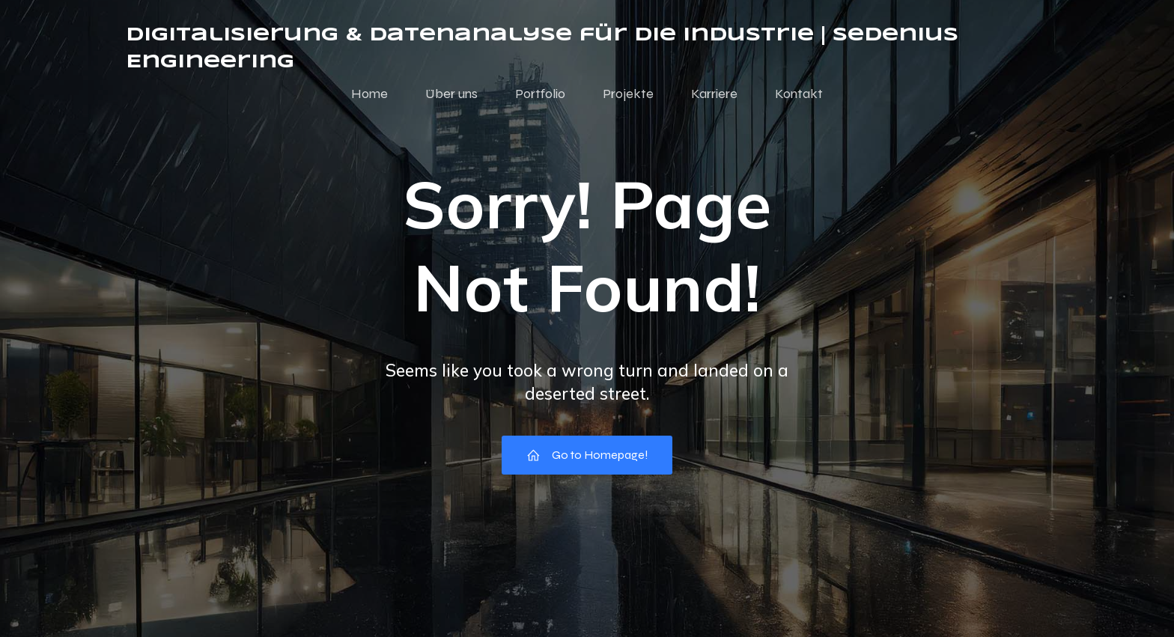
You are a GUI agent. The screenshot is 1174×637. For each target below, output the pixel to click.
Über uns (451, 93)
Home (369, 93)
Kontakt (799, 93)
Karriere (714, 93)
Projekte (628, 93)
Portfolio (540, 93)
